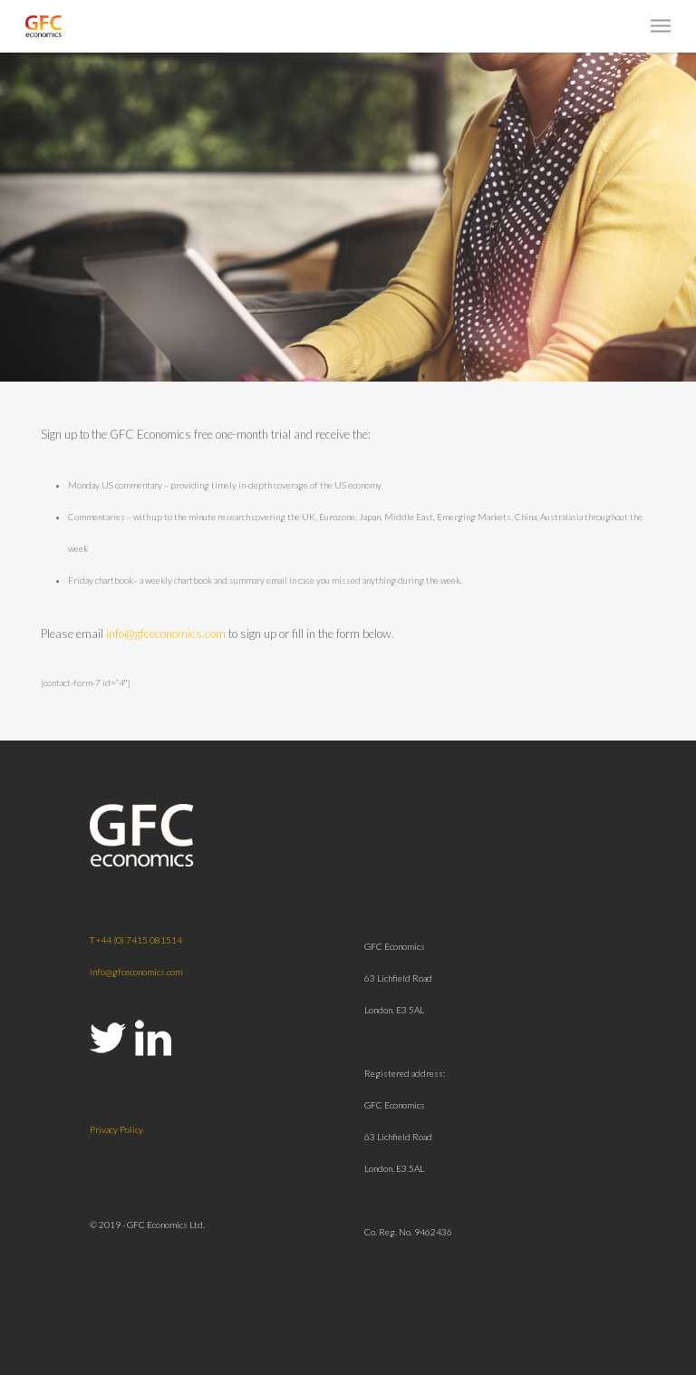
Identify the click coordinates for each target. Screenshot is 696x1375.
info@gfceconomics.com (166, 633)
